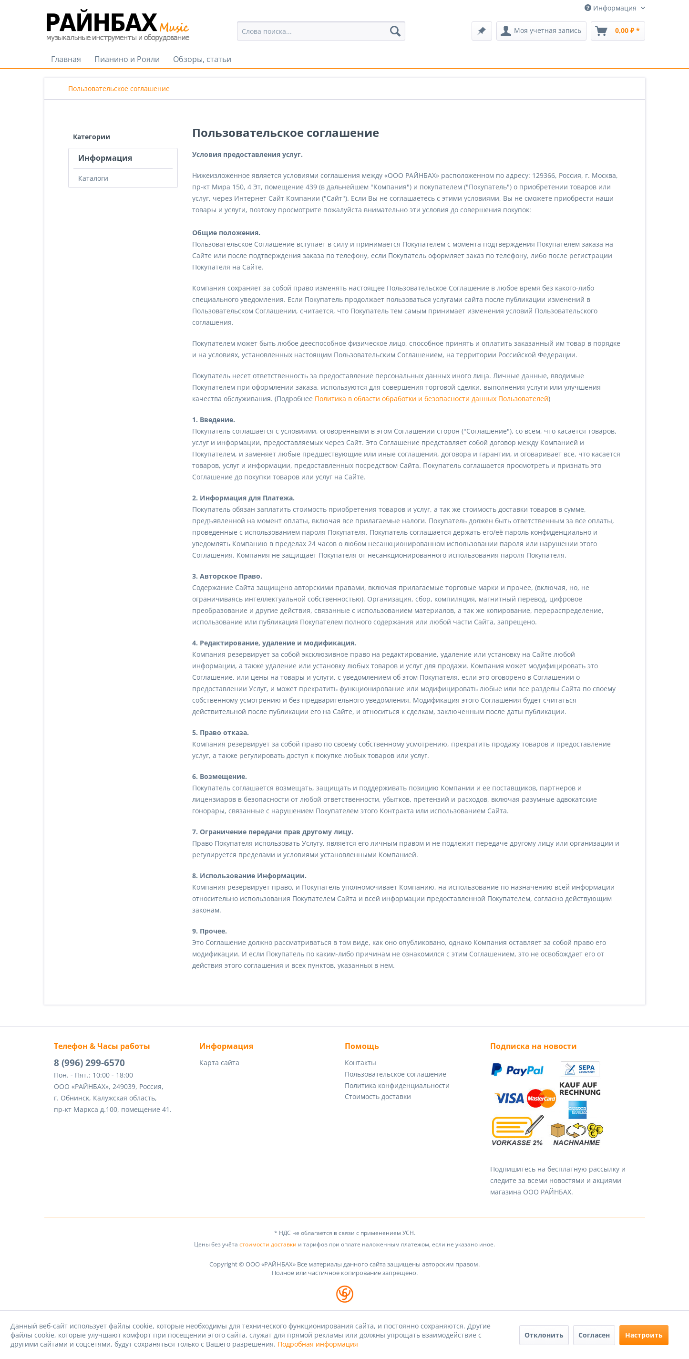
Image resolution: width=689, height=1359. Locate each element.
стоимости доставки (268, 1244)
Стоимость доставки (378, 1096)
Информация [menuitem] (611, 7)
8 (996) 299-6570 (89, 1063)
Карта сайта (219, 1062)
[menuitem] (321, 31)
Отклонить (544, 1334)
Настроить (644, 1334)
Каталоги (93, 178)
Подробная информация (318, 1344)
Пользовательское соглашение (395, 1074)
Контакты (360, 1062)
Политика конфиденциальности (397, 1085)
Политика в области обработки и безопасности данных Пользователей (431, 398)
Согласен (594, 1334)
